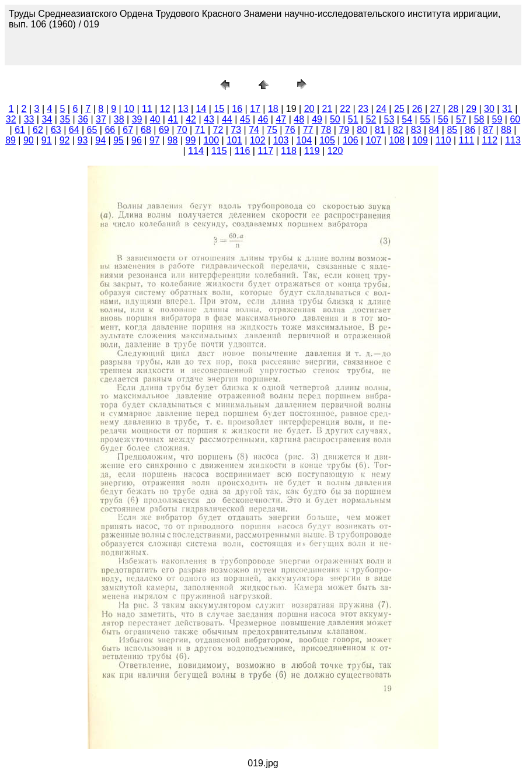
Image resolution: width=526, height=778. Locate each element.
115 (219, 151)
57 (461, 119)
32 (11, 119)
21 (327, 109)
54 (407, 119)
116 (242, 151)
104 (304, 140)
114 (196, 151)
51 (353, 119)
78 (326, 130)
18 (273, 109)
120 (335, 151)
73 (236, 130)
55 (425, 119)
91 (46, 140)
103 (281, 140)
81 (380, 130)
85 (452, 130)
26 (417, 109)
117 (265, 151)
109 (420, 140)
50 (335, 119)
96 (136, 140)
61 (20, 130)
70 (182, 130)
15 (219, 109)
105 (327, 140)
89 (10, 140)
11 (147, 109)
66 (109, 130)
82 (398, 130)
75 (272, 130)
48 (299, 119)
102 (258, 140)
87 (488, 130)
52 (371, 119)
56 (443, 119)
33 (29, 119)
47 (281, 119)
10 (129, 109)
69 (164, 130)
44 (227, 119)
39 (137, 119)
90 (28, 140)
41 (173, 119)
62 (38, 130)
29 (471, 109)
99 (191, 140)
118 (289, 151)
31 (507, 109)
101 (234, 140)
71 (200, 130)
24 (381, 109)
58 (479, 119)
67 (128, 130)
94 (100, 140)
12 (165, 109)
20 (309, 109)
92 (65, 140)
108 (397, 140)
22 (345, 109)
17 (255, 109)
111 (467, 140)
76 (290, 130)
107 (374, 140)
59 (497, 119)
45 (245, 119)
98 (173, 140)
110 (443, 140)
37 (101, 119)
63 (56, 130)
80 (362, 130)
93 (83, 140)
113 (513, 140)
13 (183, 109)
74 (254, 130)
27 (435, 109)
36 (83, 119)
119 (312, 151)
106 (350, 140)
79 (344, 130)
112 (489, 140)
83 (416, 130)
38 (119, 119)
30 (489, 109)
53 (389, 119)
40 (155, 119)
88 (506, 130)
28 (453, 109)
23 (363, 109)
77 (308, 130)
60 (515, 119)
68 (146, 130)
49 (317, 119)
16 (237, 109)
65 (92, 130)
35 (65, 119)
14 (201, 109)
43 (209, 119)
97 (154, 140)
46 (263, 119)
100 (211, 140)
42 (191, 119)
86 (470, 130)
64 (74, 130)
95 (118, 140)
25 (399, 109)
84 (434, 130)
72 (218, 130)
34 (46, 119)
